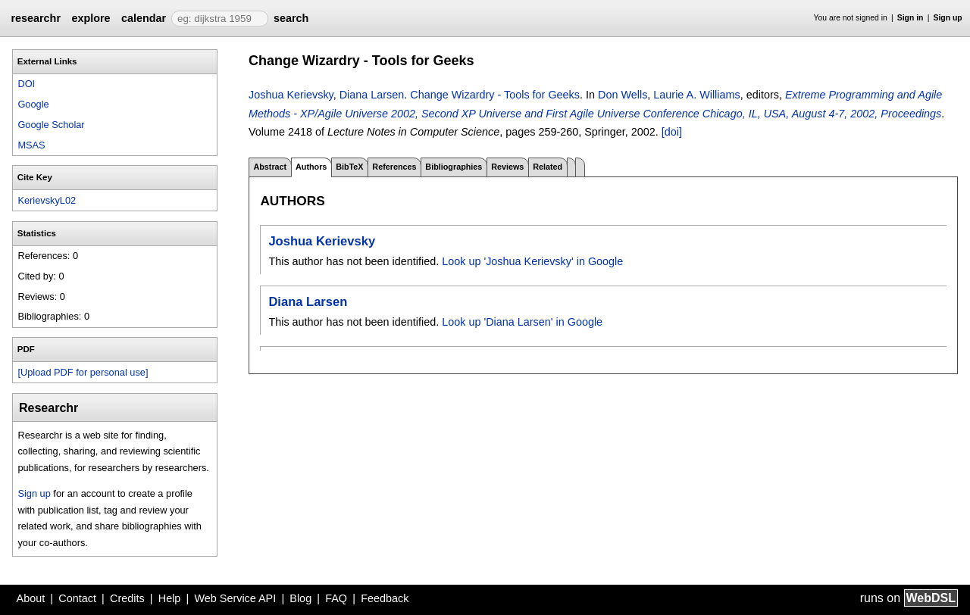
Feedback (384, 598)
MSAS (31, 145)
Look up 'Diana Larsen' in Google (522, 322)
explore (90, 18)
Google (32, 104)
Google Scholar (50, 124)
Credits (127, 598)
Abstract (269, 166)
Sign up (948, 18)
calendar (143, 18)
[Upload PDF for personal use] (82, 372)
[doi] (672, 132)
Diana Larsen (372, 95)
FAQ (336, 598)
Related (547, 166)
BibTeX (349, 166)
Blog (300, 598)
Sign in (910, 18)
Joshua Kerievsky (291, 95)
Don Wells (622, 95)
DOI (26, 83)
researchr (36, 18)
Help (169, 598)
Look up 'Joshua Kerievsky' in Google (532, 261)
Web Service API (235, 598)
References (394, 166)
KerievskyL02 (46, 200)
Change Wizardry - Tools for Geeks (495, 95)
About (31, 598)
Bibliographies (453, 166)
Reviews (507, 166)
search (291, 18)
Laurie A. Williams (696, 95)
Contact (77, 598)
